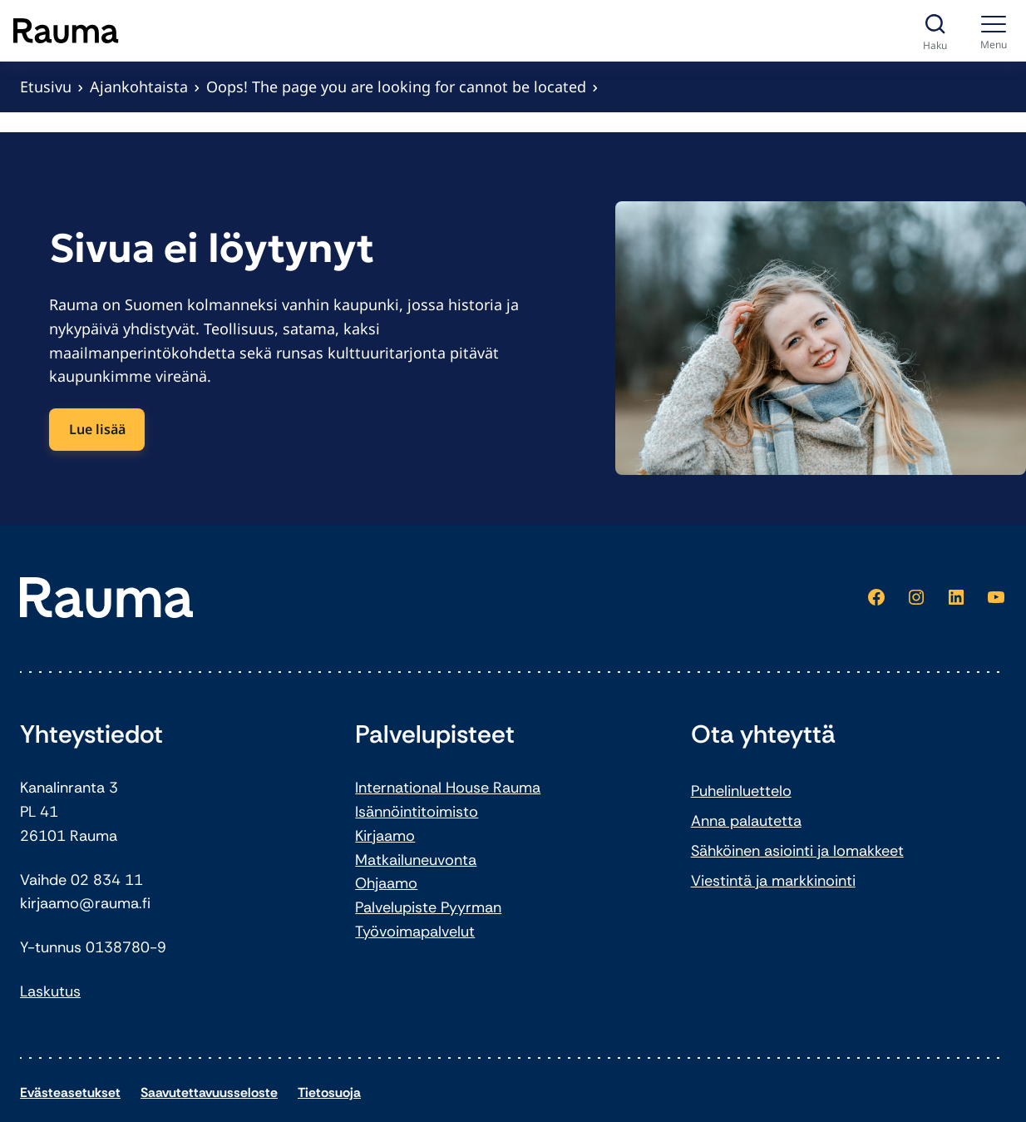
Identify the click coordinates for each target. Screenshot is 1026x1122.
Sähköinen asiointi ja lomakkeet (797, 851)
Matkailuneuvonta (415, 860)
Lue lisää (97, 429)
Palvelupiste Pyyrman (428, 907)
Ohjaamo (386, 883)
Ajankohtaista (139, 86)
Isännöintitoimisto (416, 812)
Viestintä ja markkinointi (773, 881)
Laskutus (50, 991)
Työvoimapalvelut (415, 932)
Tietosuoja (329, 1092)
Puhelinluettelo (741, 791)
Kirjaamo (385, 836)
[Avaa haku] (935, 31)
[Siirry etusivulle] (66, 30)
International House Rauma (447, 788)
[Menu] (994, 31)
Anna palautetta (746, 821)
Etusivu (46, 86)
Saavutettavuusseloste (209, 1092)
